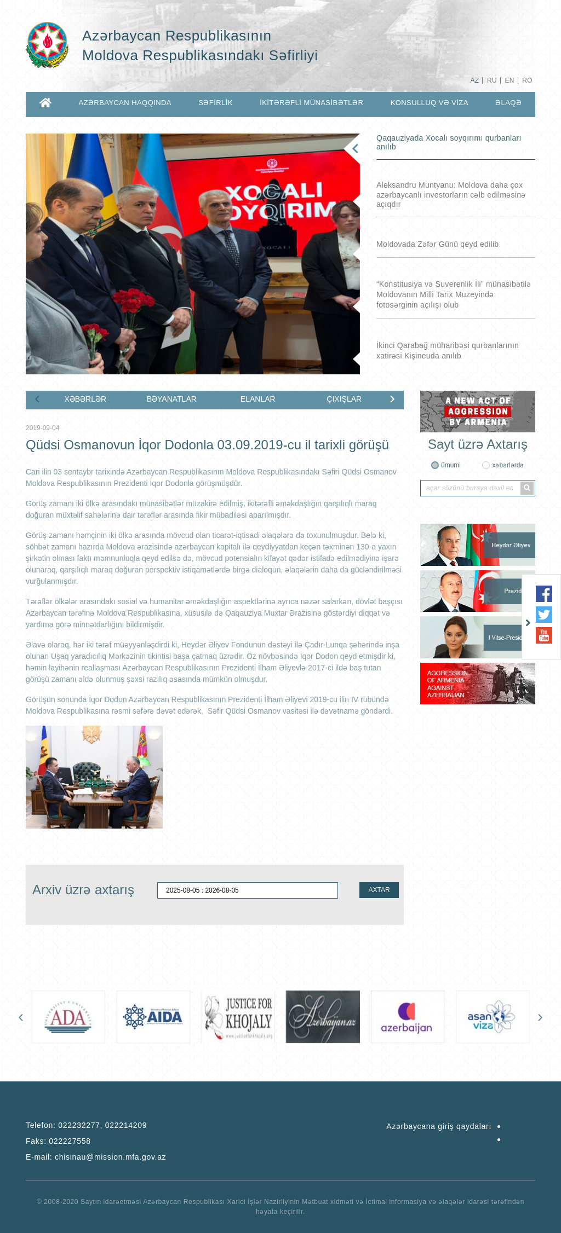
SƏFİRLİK (215, 103)
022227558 (69, 1141)
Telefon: (86, 1125)
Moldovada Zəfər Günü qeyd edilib (437, 244)
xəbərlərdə (508, 465)
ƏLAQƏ (508, 103)
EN (509, 80)
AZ (474, 80)
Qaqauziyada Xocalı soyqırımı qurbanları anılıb (449, 142)
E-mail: (96, 1157)
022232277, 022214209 (102, 1125)
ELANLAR (258, 399)
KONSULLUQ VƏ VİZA (429, 103)
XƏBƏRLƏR (85, 399)
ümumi (451, 465)
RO (527, 80)
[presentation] (37, 398)
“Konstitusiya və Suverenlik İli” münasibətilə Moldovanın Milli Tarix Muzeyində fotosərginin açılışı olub (453, 294)
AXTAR (379, 890)
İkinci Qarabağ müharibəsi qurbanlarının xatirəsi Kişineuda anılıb (447, 350)
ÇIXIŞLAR (344, 399)
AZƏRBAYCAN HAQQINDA (124, 103)
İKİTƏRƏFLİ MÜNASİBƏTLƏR (311, 103)
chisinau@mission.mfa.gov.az (110, 1157)
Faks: (58, 1141)
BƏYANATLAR (172, 399)
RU (492, 80)
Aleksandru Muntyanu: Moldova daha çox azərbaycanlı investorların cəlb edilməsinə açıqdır (451, 195)
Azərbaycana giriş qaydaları (438, 1126)
